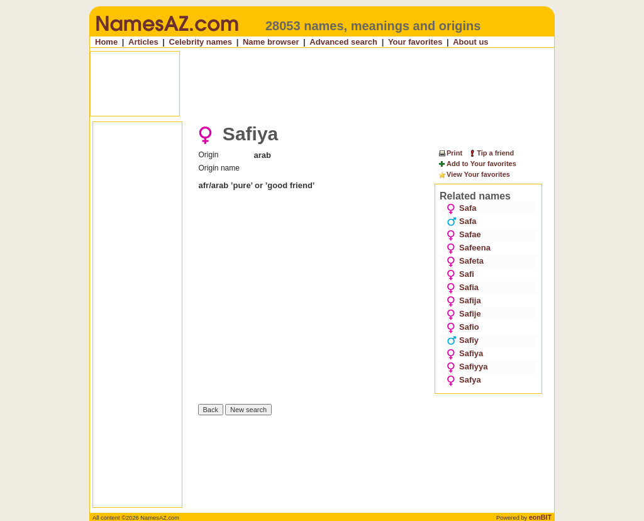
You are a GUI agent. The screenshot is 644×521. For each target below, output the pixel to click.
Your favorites (415, 42)
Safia (463, 287)
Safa (461, 208)
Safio (463, 327)
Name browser (271, 42)
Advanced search (343, 42)
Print (450, 153)
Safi (460, 274)
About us (470, 42)
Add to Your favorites (477, 164)
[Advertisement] (323, 83)
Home (106, 42)
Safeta (465, 261)
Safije (464, 313)
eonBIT (540, 517)
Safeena (469, 247)
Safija (464, 300)
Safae (464, 234)
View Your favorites (474, 175)
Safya (464, 379)
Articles (143, 42)
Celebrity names (200, 42)
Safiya (465, 353)
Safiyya (467, 366)
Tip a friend (491, 153)
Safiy (463, 340)
